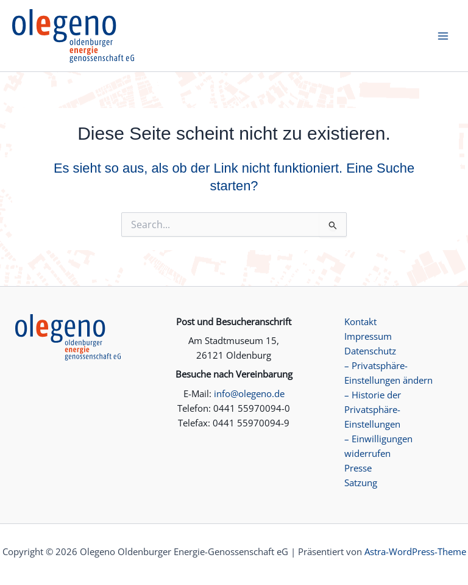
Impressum (368, 336)
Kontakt (360, 321)
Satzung (360, 482)
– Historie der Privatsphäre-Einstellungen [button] (372, 409)
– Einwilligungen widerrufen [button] (378, 445)
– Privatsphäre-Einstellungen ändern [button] (388, 372)
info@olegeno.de (249, 393)
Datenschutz (370, 351)
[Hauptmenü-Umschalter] (443, 36)
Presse (358, 468)
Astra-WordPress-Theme (415, 551)
